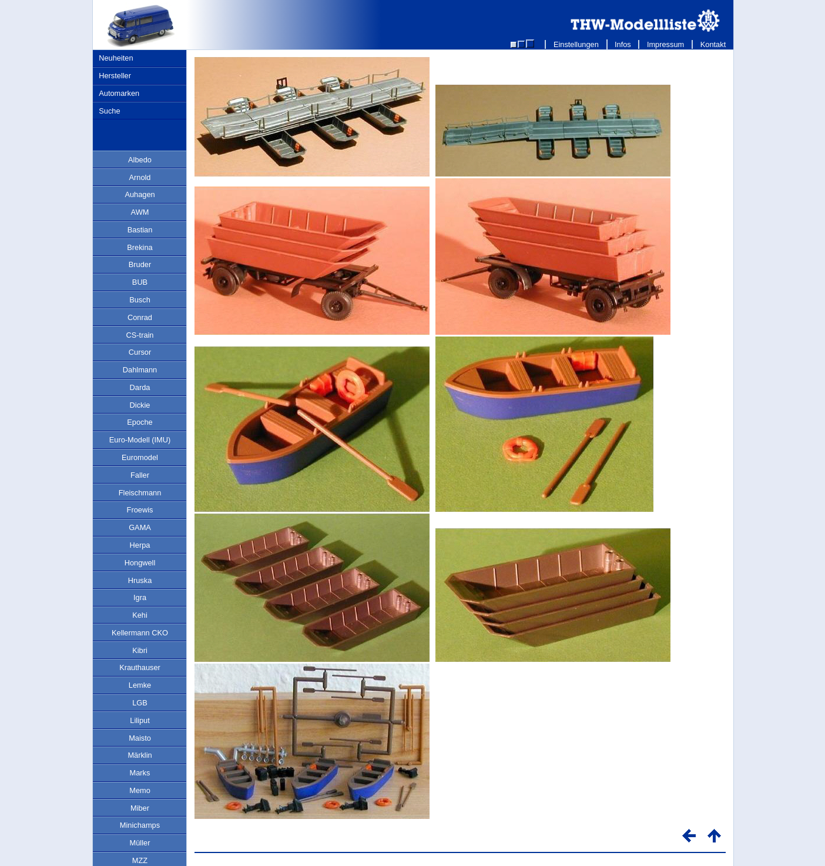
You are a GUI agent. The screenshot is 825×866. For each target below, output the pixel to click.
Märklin (140, 755)
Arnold (140, 177)
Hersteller (115, 75)
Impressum (665, 44)
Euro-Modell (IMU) (140, 439)
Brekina (139, 247)
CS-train (140, 335)
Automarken (119, 93)
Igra (139, 597)
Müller (140, 842)
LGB (139, 702)
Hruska (140, 580)
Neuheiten (116, 58)
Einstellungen (576, 44)
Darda (140, 387)
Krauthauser (139, 667)
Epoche (139, 422)
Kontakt (713, 44)
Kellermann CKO (140, 632)
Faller (139, 475)
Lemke (140, 685)
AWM (140, 212)
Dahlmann (140, 369)
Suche (109, 110)
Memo (139, 790)
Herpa (140, 545)
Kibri (139, 650)
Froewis (140, 509)
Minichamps (140, 825)
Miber (139, 808)
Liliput (139, 720)
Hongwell (140, 562)
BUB (139, 282)
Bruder (140, 264)
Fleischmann (140, 492)
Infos (623, 44)
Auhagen (140, 194)
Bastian (140, 229)
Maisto (140, 738)
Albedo (140, 159)
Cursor (140, 352)
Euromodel (140, 457)
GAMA (140, 527)
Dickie (140, 405)
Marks (140, 772)
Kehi (139, 615)
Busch (139, 299)
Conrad (140, 317)
